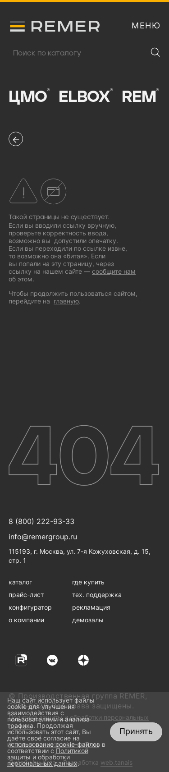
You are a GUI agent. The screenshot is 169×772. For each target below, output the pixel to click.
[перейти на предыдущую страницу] (16, 139)
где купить (88, 582)
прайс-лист (26, 594)
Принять (136, 731)
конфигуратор (30, 607)
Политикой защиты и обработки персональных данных (47, 757)
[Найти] (155, 52)
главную (66, 301)
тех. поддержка (97, 594)
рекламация (91, 607)
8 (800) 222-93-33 (41, 521)
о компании (26, 620)
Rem (140, 97)
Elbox (86, 97)
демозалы (88, 620)
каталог (20, 582)
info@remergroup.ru (43, 536)
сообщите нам (114, 271)
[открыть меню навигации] (146, 26)
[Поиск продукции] (78, 53)
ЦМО (29, 97)
